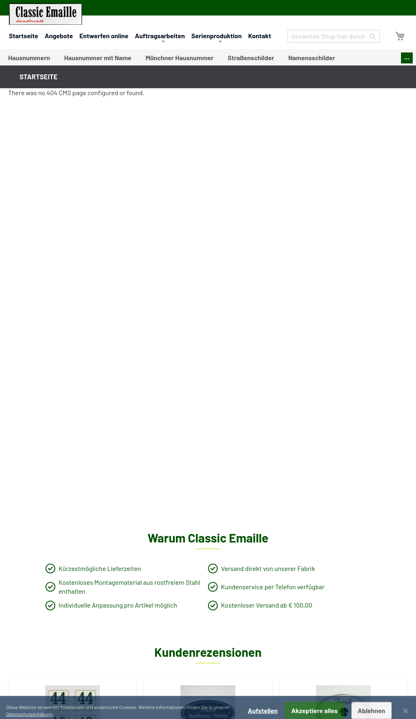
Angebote (59, 35)
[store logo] (45, 14)
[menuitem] (29, 57)
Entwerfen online (103, 35)
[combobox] (334, 36)
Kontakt (259, 35)
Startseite (23, 35)
